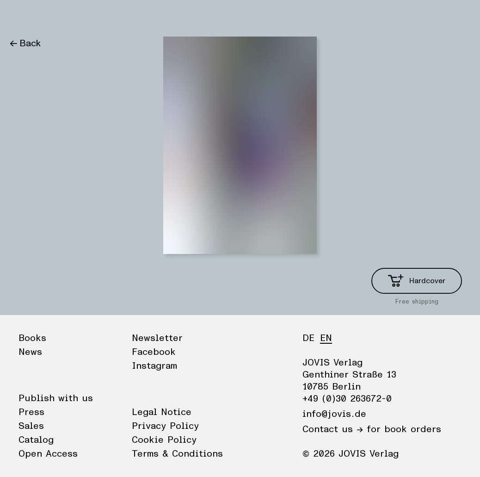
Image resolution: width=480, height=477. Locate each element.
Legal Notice (161, 412)
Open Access (48, 453)
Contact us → (332, 429)
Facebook (154, 352)
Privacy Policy (165, 426)
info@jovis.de (334, 414)
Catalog (36, 440)
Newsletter (157, 338)
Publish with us (55, 398)
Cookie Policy (164, 440)
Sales (31, 426)
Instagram (154, 366)
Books (22, 16)
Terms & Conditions (177, 453)
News (57, 16)
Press (31, 412)
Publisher (97, 16)
